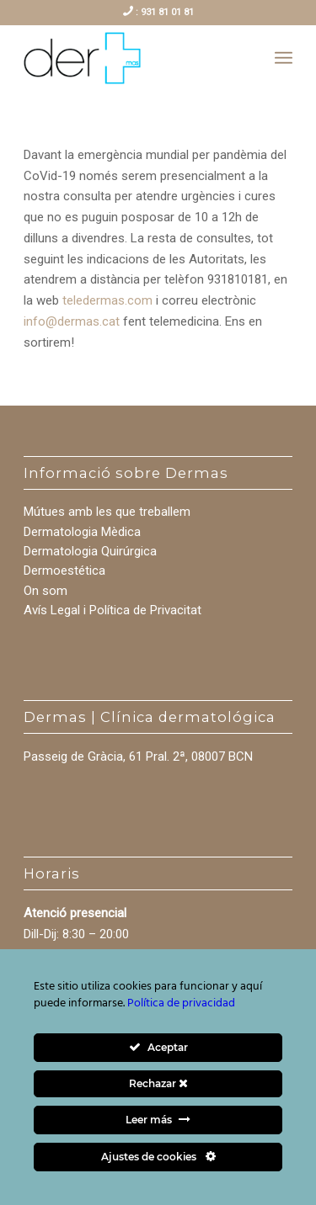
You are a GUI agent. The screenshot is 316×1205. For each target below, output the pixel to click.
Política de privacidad (181, 1003)
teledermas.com (107, 300)
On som (45, 590)
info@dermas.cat (72, 321)
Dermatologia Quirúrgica (90, 551)
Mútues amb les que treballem (107, 511)
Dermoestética (64, 570)
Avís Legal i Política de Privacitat (112, 610)
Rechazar (158, 1083)
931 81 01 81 (166, 12)
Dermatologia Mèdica (82, 531)
